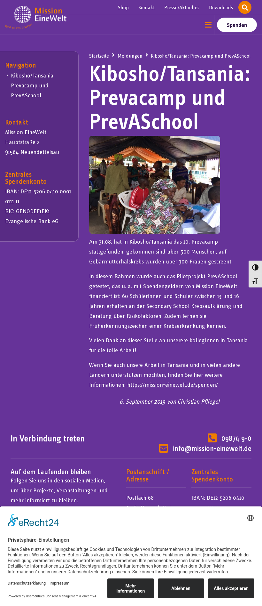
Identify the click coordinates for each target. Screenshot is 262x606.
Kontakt (146, 7)
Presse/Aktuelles (181, 7)
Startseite (99, 56)
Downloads (221, 7)
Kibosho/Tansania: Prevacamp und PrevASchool (33, 85)
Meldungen (130, 56)
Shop (123, 7)
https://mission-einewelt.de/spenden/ (172, 384)
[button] (208, 24)
